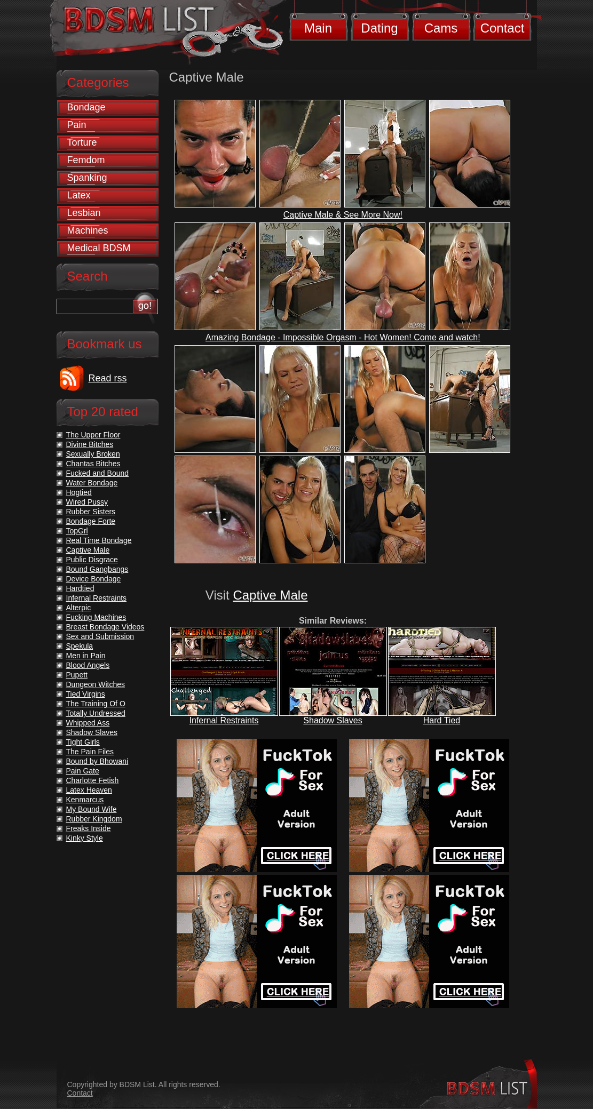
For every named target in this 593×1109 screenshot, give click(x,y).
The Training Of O (95, 703)
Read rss (108, 378)
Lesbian (84, 213)
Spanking (87, 177)
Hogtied (79, 492)
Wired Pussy (87, 502)
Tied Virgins (85, 694)
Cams (441, 28)
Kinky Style (84, 838)
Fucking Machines (96, 617)
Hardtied (80, 588)
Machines (87, 230)
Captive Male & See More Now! (342, 214)
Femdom (86, 160)
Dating (379, 28)
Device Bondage (93, 579)
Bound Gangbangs (97, 569)
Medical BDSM (99, 248)
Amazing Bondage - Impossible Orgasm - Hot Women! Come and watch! (342, 337)
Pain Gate (82, 771)
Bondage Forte (91, 521)
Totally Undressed (95, 713)
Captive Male (270, 595)
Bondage (86, 107)
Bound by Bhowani (97, 761)
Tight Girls (83, 742)
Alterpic (78, 607)
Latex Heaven (89, 790)
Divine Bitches (90, 444)
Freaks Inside (88, 828)
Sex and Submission (100, 636)
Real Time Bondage (99, 540)
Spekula (79, 646)
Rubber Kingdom (94, 819)
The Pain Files (90, 751)
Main (318, 28)
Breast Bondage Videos (105, 627)
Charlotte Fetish (92, 780)
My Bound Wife (91, 809)
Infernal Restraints (224, 720)
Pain (76, 124)
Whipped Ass (88, 723)
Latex (79, 195)
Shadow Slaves (332, 720)
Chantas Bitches (93, 463)
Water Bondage (92, 482)
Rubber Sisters (91, 511)
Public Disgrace (92, 559)
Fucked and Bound (97, 473)
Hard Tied (441, 720)
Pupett (77, 675)
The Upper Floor (93, 434)
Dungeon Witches (95, 684)
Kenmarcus (85, 799)
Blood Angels (88, 665)
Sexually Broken (93, 454)
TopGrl (77, 530)
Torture (82, 142)
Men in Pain (86, 655)
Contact (502, 28)
